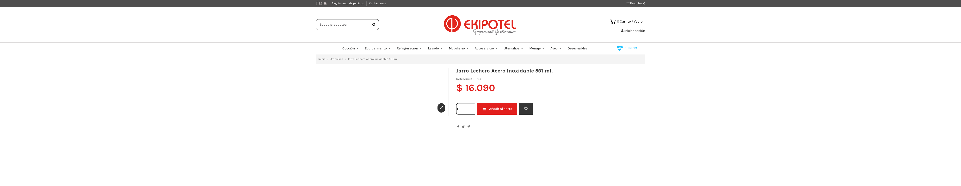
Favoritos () (636, 3)
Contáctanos (377, 3)
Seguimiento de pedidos (348, 3)
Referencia (464, 79)
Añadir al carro (497, 109)
